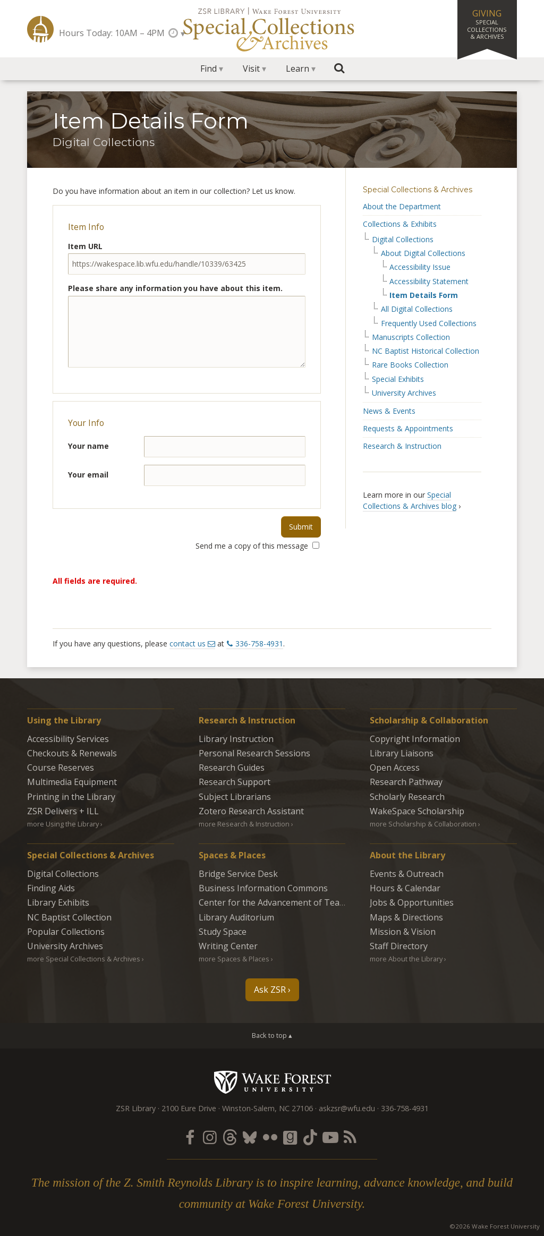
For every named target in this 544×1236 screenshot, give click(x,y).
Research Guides (232, 767)
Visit (251, 68)
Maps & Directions (406, 917)
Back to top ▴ (272, 1035)
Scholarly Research (407, 797)
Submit (301, 527)
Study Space (222, 931)
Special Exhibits (398, 379)
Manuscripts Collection (411, 337)
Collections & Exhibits (400, 224)
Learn (297, 68)
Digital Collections (403, 239)
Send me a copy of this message (257, 546)
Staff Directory (399, 946)
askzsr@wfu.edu (347, 1108)
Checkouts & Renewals (72, 753)
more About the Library (406, 959)
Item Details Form (423, 295)
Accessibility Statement (429, 281)
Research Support (234, 782)
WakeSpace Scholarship (417, 811)
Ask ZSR (270, 989)
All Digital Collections (417, 309)
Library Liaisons (402, 753)
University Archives (404, 393)
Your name (88, 446)
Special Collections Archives (272, 28)
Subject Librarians (235, 797)
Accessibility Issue (419, 267)
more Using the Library (63, 824)
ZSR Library (40, 29)
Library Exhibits (58, 902)
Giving (487, 23)
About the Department (402, 206)
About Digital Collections (423, 253)
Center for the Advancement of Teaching (280, 902)
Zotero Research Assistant (251, 811)
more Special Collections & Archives (83, 959)
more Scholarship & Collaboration (423, 824)
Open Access (395, 767)
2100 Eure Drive (189, 1108)
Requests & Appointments (408, 428)
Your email (88, 475)
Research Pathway (406, 782)
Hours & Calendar (405, 888)
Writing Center (228, 946)
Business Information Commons (263, 888)
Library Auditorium (236, 917)
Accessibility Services (68, 739)
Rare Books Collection (410, 365)
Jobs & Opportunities (412, 902)
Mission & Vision (403, 931)
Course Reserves (60, 767)
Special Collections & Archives (417, 189)
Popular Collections (66, 931)
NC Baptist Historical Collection (425, 351)
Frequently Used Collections (429, 323)
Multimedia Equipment (72, 782)
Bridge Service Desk (238, 874)
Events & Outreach (407, 874)
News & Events (389, 411)
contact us (187, 643)
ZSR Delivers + (63, 811)
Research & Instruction (402, 446)
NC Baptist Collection (69, 917)
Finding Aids (51, 888)
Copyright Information (415, 739)
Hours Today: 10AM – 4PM (112, 33)
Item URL (85, 246)
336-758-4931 (259, 643)
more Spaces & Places (234, 959)
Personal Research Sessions (254, 753)
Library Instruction (236, 739)
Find (208, 68)
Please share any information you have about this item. (175, 288)
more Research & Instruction (244, 824)
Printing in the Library (71, 797)
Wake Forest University (272, 1082)
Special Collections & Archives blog (409, 500)
